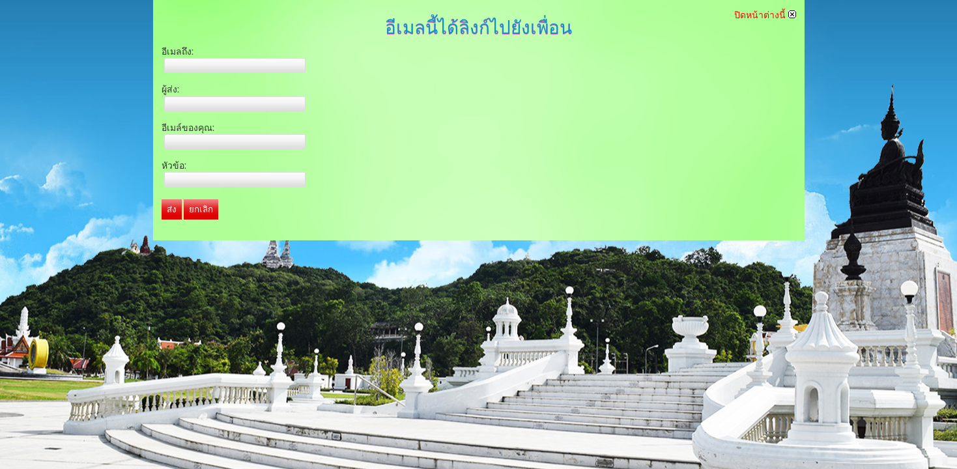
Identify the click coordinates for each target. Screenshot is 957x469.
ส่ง (172, 209)
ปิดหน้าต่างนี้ (765, 15)
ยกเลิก (201, 209)
